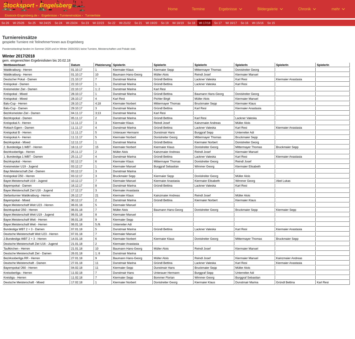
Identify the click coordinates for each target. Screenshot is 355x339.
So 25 (32, 23)
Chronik (304, 9)
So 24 (58, 23)
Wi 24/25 (45, 23)
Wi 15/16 (258, 23)
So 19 (164, 23)
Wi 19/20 (151, 23)
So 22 (111, 23)
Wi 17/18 (205, 23)
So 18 (191, 23)
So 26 (5, 23)
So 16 (244, 23)
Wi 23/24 (72, 23)
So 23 (85, 23)
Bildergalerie (267, 9)
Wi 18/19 (178, 23)
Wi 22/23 (98, 23)
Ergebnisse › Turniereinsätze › (62, 15)
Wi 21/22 (125, 23)
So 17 (218, 23)
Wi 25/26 (18, 23)
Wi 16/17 (231, 23)
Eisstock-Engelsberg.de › (22, 15)
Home (173, 9)
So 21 (138, 23)
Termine (198, 9)
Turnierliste (92, 15)
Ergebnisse (228, 9)
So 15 (271, 23)
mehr (336, 9)
